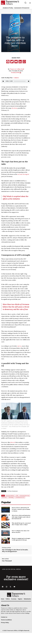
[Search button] (25, 2)
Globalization (27, 599)
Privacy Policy (5, 622)
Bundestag (11, 497)
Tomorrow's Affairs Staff (17, 69)
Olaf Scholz (4, 497)
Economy (13, 599)
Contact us (4, 617)
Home (2, 599)
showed (12, 442)
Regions (20, 599)
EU (16, 33)
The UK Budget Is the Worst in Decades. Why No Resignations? (15, 550)
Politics (8, 599)
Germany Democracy (24, 495)
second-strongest (23, 174)
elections (14, 108)
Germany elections (10, 495)
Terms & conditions (6, 619)
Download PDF (16, 72)
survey (19, 346)
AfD (17, 495)
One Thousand (7, 561)
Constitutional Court (20, 497)
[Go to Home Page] (10, 2)
